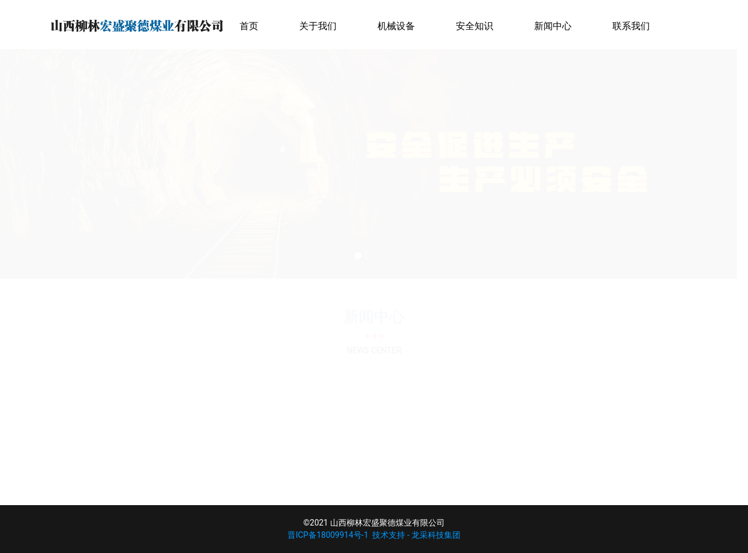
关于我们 (318, 26)
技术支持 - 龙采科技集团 (416, 535)
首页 (249, 26)
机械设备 (396, 26)
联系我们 (631, 26)
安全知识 (474, 26)
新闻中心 (553, 26)
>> (391, 471)
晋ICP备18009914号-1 (328, 535)
